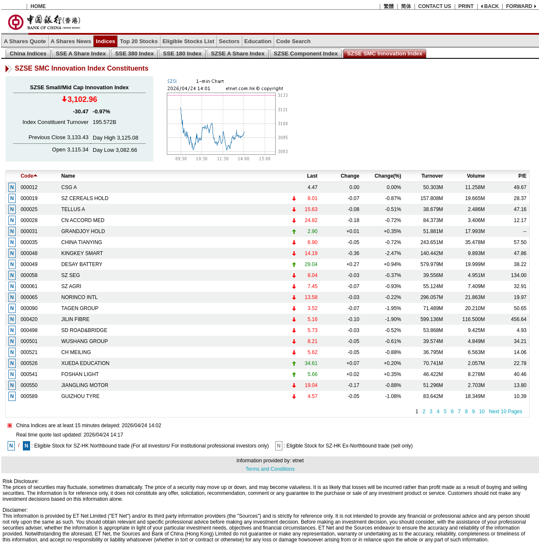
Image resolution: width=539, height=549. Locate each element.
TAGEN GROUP (80, 308)
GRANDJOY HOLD (83, 231)
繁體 (389, 6)
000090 (29, 308)
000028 (29, 220)
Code (29, 176)
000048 (29, 253)
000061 (29, 286)
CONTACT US (434, 6)
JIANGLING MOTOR (84, 385)
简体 (406, 6)
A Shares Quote (25, 41)
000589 (29, 396)
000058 (29, 275)
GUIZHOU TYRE (80, 396)
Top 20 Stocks (139, 41)
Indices (105, 41)
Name (68, 176)
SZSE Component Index (306, 53)
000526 (29, 363)
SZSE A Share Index (237, 53)
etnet (298, 461)
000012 (29, 187)
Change (350, 176)
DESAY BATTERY (81, 264)
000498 (29, 330)
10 (481, 411)
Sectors (229, 41)
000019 (29, 198)
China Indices (28, 53)
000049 (29, 264)
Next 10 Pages (505, 411)
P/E (522, 176)
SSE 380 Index (134, 53)
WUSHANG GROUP (84, 341)
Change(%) (388, 176)
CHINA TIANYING (81, 242)
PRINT (466, 6)
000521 (29, 352)
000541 (29, 374)
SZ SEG (70, 275)
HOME (38, 6)
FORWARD (519, 6)
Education (257, 41)
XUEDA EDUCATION (85, 363)
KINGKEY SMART (82, 253)
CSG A (69, 187)
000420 (29, 319)
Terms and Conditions (270, 469)
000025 (29, 209)
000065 (29, 297)
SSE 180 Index (182, 53)
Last (312, 176)
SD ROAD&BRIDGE (84, 330)
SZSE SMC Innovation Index (385, 53)
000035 (29, 242)
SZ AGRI (71, 286)
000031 (29, 231)
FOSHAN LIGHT (80, 374)
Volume (476, 176)
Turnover (432, 176)
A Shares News (71, 41)
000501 (29, 341)
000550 (29, 385)
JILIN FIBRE (75, 319)
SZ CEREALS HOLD (84, 198)
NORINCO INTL (79, 297)
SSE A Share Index (81, 53)
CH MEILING (76, 352)
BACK (491, 6)
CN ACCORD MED (83, 220)
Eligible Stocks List (188, 41)
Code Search (293, 41)
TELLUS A (73, 209)
